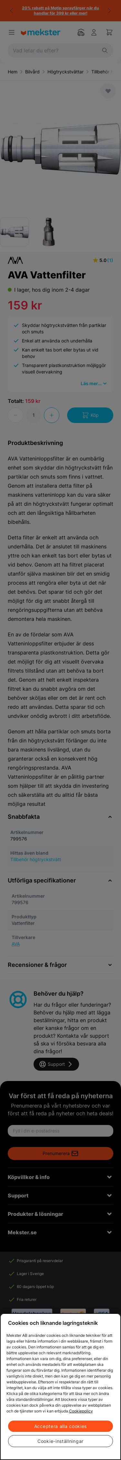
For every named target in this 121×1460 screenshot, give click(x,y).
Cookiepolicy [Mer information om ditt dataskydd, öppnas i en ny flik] (81, 1411)
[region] (60, 1386)
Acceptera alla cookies (60, 1426)
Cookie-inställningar (60, 1441)
